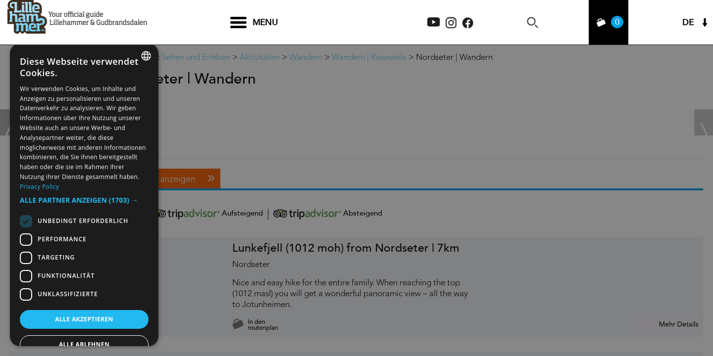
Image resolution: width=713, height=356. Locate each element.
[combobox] (146, 56)
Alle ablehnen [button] (84, 344)
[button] (84, 200)
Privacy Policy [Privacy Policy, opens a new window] (39, 186)
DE (688, 22)
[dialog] (84, 195)
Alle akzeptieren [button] (84, 319)
